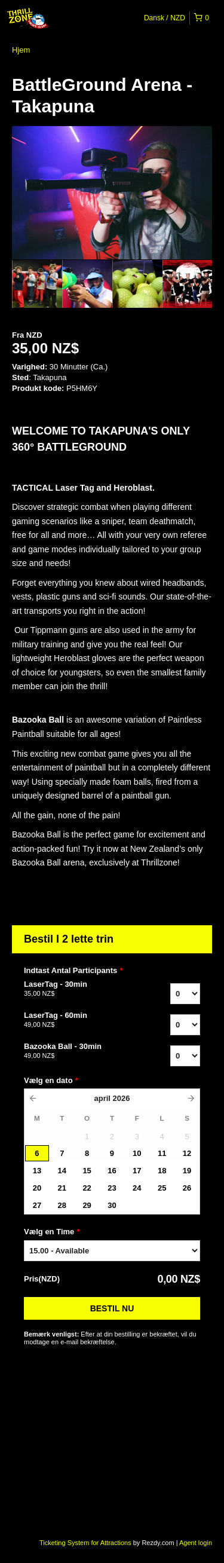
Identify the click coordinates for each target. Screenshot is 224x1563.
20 (37, 1187)
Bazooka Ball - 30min (77, 1051)
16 (112, 1170)
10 (137, 1153)
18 (162, 1170)
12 (187, 1153)
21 (62, 1187)
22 (86, 1187)
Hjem (21, 49)
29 (86, 1205)
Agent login (195, 1542)
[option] (37, 284)
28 (62, 1205)
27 (37, 1205)
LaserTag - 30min (77, 989)
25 (162, 1187)
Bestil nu (112, 1308)
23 (112, 1187)
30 (112, 1205)
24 (137, 1187)
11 (162, 1153)
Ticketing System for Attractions (86, 1542)
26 (187, 1187)
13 (37, 1170)
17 (137, 1170)
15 (86, 1170)
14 (62, 1170)
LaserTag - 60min (77, 1020)
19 (187, 1170)
